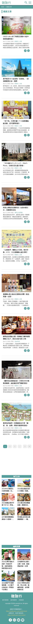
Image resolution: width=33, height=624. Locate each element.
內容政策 (21, 600)
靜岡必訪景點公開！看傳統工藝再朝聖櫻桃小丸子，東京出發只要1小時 (16, 337)
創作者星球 (14, 600)
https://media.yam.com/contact (16, 615)
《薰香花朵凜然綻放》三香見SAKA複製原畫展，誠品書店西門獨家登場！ (16, 382)
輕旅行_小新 (18, 41)
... (19, 446)
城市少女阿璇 (19, 212)
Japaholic (17, 341)
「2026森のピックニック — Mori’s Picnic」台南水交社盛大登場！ (15, 164)
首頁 (2, 7)
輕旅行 (6, 2)
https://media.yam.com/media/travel (16, 611)
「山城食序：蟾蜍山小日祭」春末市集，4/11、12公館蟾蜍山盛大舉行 (15, 251)
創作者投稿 (5, 600)
